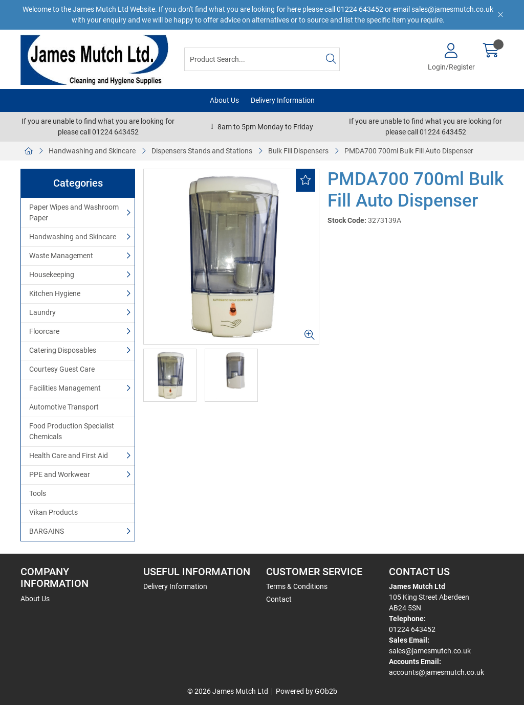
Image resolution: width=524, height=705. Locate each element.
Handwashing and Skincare (92, 151)
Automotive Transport (64, 407)
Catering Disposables (62, 350)
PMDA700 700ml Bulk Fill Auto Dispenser (408, 151)
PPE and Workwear (59, 474)
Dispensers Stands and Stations (201, 151)
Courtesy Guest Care (62, 369)
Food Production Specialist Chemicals (71, 431)
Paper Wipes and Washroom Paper (74, 212)
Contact (279, 599)
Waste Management (61, 256)
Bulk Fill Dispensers (298, 151)
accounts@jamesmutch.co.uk (436, 672)
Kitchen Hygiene (54, 293)
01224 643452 (412, 629)
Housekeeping (51, 274)
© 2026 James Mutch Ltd (227, 691)
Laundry (42, 312)
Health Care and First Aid (68, 455)
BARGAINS (46, 531)
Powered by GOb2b (306, 691)
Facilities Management (65, 388)
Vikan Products (53, 512)
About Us (224, 100)
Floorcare (44, 331)
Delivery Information (283, 100)
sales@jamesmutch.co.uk (430, 651)
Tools (37, 493)
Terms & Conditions (297, 586)
